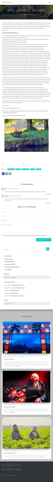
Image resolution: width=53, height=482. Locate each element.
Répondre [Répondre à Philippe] (48, 203)
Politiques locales (12, 356)
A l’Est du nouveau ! (8, 259)
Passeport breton (15, 290)
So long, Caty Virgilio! (9, 261)
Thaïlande (22, 356)
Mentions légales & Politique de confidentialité (11, 469)
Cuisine (41, 355)
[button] (26, 164)
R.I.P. (26, 404)
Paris (8, 450)
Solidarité (11, 450)
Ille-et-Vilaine (18, 404)
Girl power (13, 404)
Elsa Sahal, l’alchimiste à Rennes (11, 267)
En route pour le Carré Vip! (17, 295)
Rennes (17, 356)
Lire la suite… (17, 366)
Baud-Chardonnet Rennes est (30, 355)
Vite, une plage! (7, 269)
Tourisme (38, 169)
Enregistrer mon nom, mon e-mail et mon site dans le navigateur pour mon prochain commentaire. (24, 235)
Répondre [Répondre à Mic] (48, 194)
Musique (23, 404)
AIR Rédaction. (9, 465)
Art (10, 355)
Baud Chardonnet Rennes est (17, 355)
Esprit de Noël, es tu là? (9, 264)
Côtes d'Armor (25, 169)
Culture (32, 169)
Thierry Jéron (14, 475)
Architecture (11, 169)
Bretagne (18, 169)
